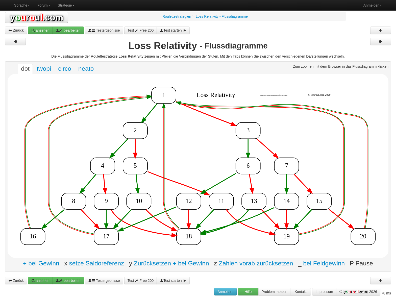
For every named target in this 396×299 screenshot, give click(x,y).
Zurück (16, 30)
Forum (43, 5)
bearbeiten (68, 30)
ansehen (40, 30)
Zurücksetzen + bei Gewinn (171, 263)
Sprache (22, 5)
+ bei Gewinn (41, 263)
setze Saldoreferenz (96, 263)
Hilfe (248, 292)
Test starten (173, 30)
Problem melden (274, 292)
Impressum (324, 292)
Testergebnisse (104, 30)
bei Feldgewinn (324, 263)
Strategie (66, 5)
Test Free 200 (141, 30)
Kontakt (301, 292)
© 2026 (358, 292)
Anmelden (372, 5)
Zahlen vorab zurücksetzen (256, 263)
